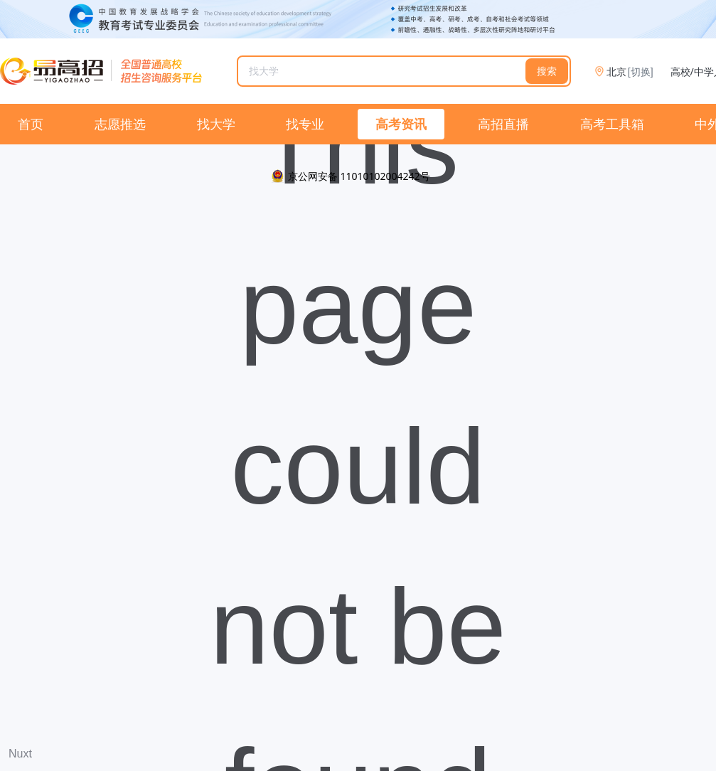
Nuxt (20, 754)
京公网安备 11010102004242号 (359, 176)
